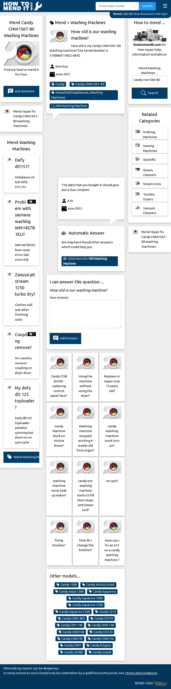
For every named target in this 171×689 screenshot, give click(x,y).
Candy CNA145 (69, 639)
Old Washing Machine (69, 106)
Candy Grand (100, 652)
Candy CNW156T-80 (87, 84)
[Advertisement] (91, 147)
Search (147, 6)
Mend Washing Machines (23, 457)
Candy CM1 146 (69, 625)
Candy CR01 (70, 645)
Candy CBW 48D (71, 618)
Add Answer (65, 338)
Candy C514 (105, 612)
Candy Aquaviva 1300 (72, 612)
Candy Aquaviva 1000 (85, 598)
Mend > (60, 22)
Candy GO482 (71, 652)
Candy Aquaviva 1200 (85, 605)
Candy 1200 (66, 585)
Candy (57, 84)
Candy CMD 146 (101, 625)
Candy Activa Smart (98, 585)
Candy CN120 (100, 632)
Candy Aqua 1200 (69, 591)
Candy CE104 (101, 618)
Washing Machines (88, 22)
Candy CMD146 (71, 632)
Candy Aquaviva (102, 591)
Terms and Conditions (141, 673)
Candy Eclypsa (98, 645)
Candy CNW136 (101, 639)
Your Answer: (59, 297)
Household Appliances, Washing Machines (77, 95)
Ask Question (21, 91)
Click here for (85, 261)
